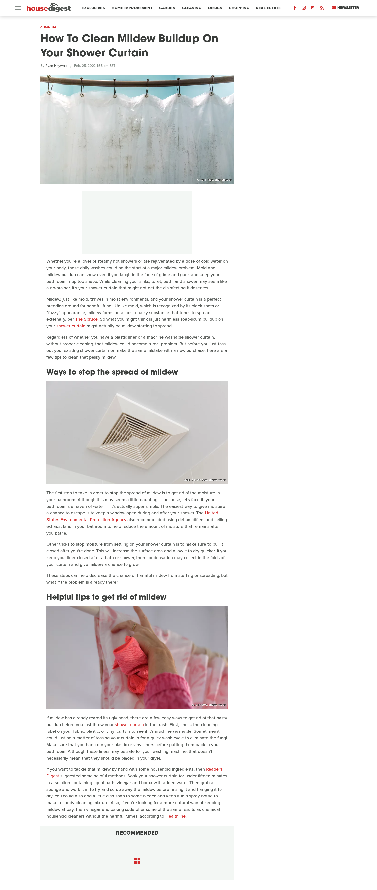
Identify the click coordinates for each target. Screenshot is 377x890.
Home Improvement (132, 8)
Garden (167, 8)
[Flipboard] (313, 9)
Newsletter (345, 7)
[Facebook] (295, 9)
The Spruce (86, 319)
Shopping (239, 8)
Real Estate (268, 8)
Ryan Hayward (56, 65)
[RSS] (322, 9)
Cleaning (191, 8)
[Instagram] (304, 9)
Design (215, 8)
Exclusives (93, 8)
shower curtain (70, 326)
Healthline (175, 816)
